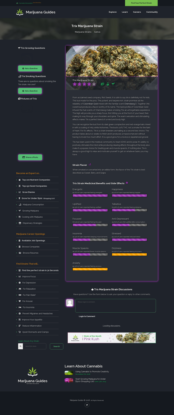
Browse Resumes (28, 253)
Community (152, 12)
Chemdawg (129, 104)
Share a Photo (31, 157)
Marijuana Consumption (31, 204)
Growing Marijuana (29, 211)
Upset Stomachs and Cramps (34, 332)
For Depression (27, 283)
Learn (125, 12)
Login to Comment (87, 316)
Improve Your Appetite (30, 320)
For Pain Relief (27, 295)
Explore (113, 12)
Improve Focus (27, 276)
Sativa (97, 31)
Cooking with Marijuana (31, 217)
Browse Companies (29, 247)
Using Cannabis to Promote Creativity (92, 371)
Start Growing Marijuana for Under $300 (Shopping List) (91, 380)
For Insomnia (26, 307)
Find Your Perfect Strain (141, 3)
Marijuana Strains (83, 31)
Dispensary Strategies (30, 223)
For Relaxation (27, 289)
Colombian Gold (90, 104)
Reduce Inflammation (30, 326)
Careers (137, 12)
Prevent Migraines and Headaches (36, 313)
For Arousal (26, 301)
